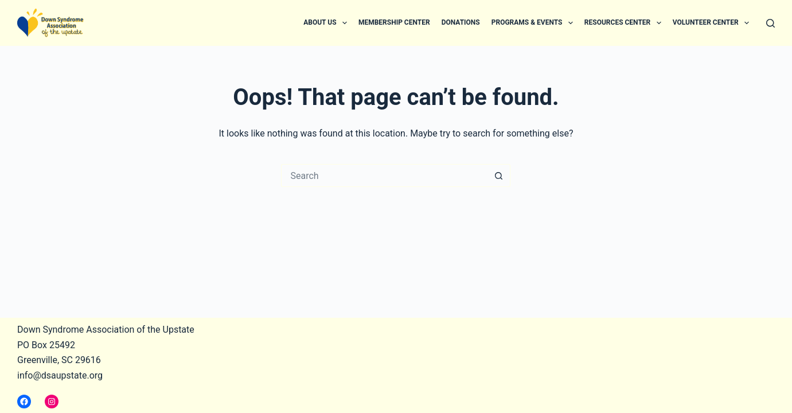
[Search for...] (384, 175)
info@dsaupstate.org (60, 375)
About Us (327, 23)
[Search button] (498, 175)
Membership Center (394, 22)
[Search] (770, 23)
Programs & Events (534, 23)
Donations (461, 22)
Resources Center (625, 23)
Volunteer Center (713, 23)
